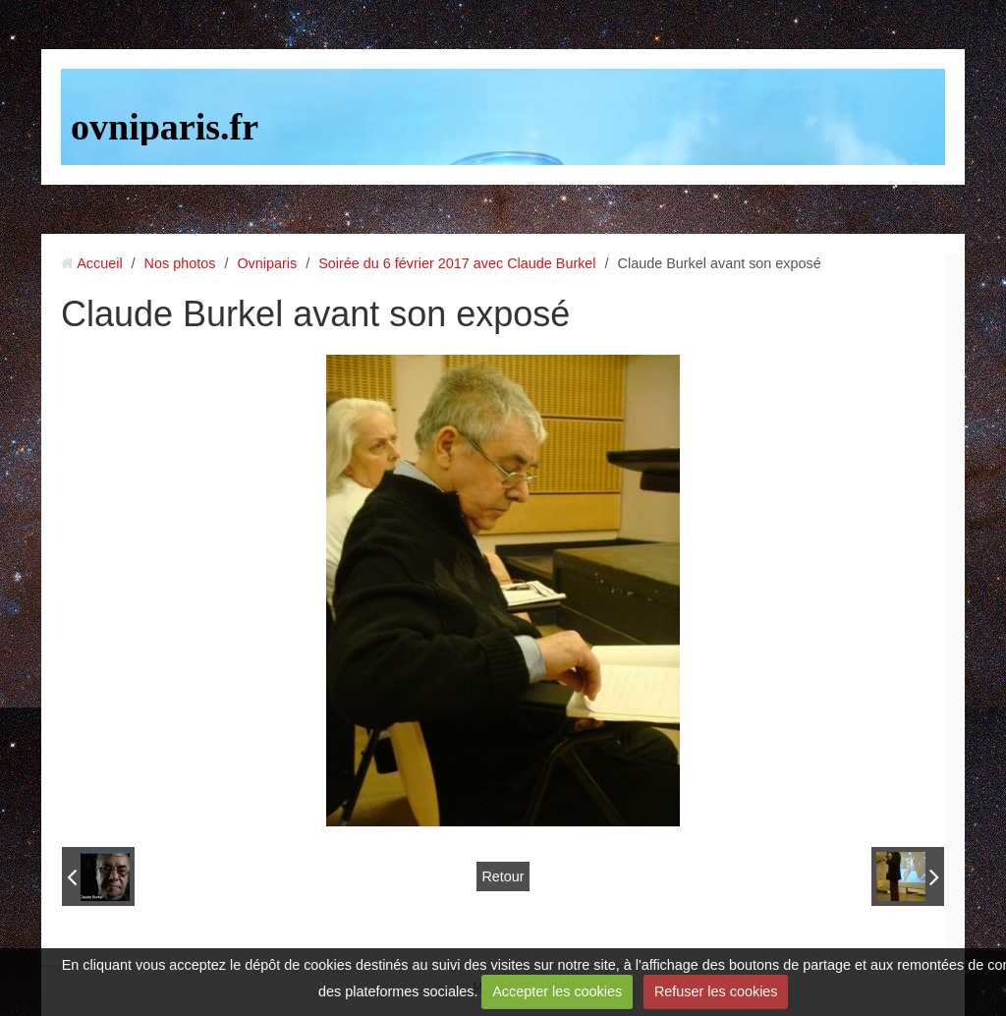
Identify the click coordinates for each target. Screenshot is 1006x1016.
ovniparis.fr (164, 126)
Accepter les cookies (557, 991)
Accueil (99, 263)
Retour (502, 876)
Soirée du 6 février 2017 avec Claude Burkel (456, 263)
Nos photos (180, 263)
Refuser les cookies (716, 991)
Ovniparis (267, 263)
